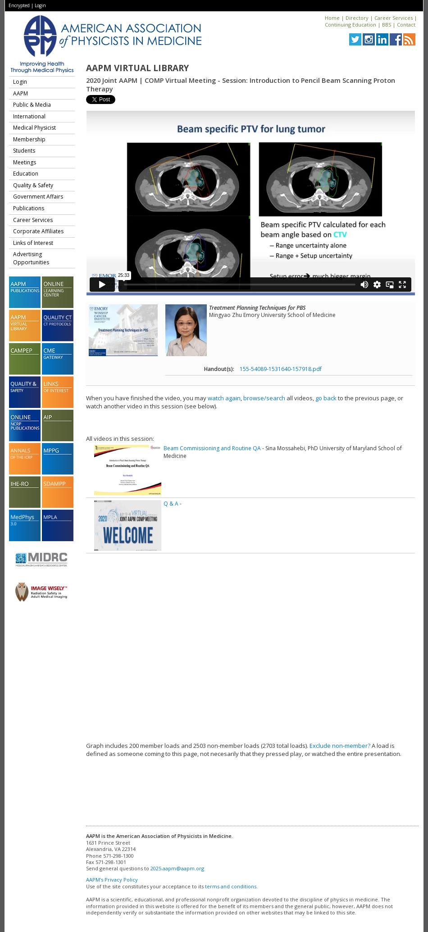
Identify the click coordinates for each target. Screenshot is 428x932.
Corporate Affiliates (38, 231)
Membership (29, 139)
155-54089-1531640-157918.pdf (281, 369)
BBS (386, 24)
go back (326, 398)
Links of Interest (33, 243)
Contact (406, 24)
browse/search (264, 398)
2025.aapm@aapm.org (177, 868)
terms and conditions (230, 886)
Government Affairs (38, 196)
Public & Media (32, 105)
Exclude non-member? (340, 746)
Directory (357, 17)
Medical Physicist (34, 127)
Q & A (171, 503)
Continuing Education (350, 24)
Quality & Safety (33, 185)
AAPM (20, 93)
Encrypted (19, 5)
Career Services (393, 17)
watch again (224, 398)
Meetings (24, 162)
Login (40, 5)
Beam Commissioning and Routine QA (212, 448)
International (29, 116)
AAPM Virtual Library (137, 68)
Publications (28, 208)
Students (24, 150)
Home (332, 17)
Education (25, 173)
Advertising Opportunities (31, 258)
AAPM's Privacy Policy (112, 879)
